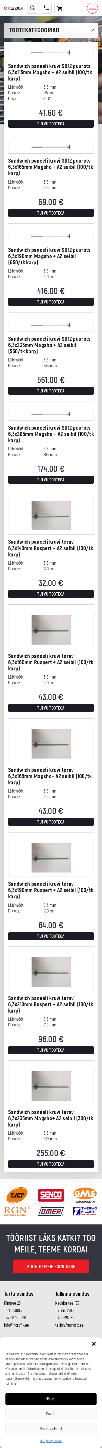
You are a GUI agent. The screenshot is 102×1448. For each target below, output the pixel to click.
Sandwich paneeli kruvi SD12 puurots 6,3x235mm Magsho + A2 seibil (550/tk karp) (49, 345)
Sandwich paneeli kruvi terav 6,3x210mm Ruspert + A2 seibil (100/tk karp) (50, 1004)
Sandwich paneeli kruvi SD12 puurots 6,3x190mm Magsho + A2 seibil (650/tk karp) (49, 256)
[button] (94, 1344)
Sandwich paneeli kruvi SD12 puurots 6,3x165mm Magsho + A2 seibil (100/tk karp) (50, 167)
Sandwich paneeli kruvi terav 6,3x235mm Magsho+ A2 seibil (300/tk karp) (50, 1118)
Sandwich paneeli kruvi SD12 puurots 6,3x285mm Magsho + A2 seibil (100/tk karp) (51, 434)
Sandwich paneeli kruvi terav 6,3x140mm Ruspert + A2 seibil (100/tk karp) (50, 548)
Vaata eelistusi (51, 1429)
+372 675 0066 (15, 1318)
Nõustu (51, 1399)
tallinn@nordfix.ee (69, 1325)
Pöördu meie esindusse (51, 1267)
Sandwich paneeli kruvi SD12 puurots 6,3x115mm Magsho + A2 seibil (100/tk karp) (50, 72)
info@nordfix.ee (16, 1325)
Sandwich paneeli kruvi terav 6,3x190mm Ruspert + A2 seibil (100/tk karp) (50, 890)
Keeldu (51, 1414)
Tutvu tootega (51, 124)
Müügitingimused (51, 1441)
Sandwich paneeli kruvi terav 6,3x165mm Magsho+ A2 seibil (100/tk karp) (50, 776)
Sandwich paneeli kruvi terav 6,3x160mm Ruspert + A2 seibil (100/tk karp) (50, 662)
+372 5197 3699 (66, 1318)
